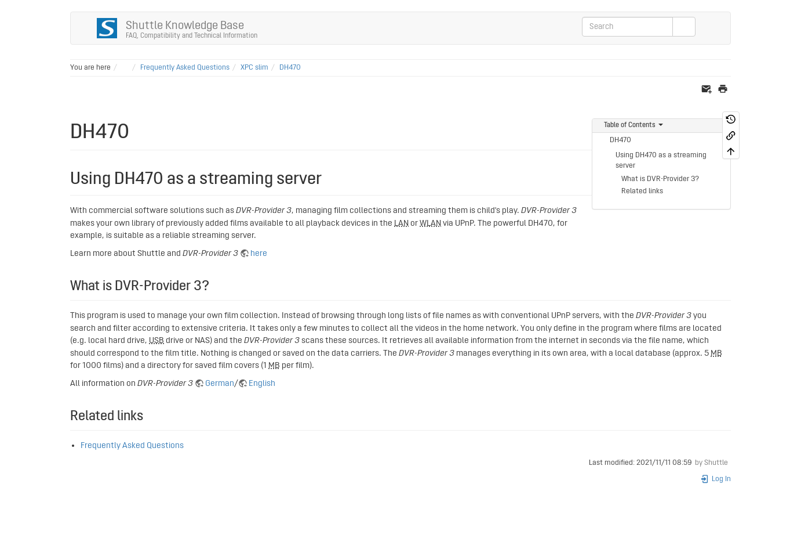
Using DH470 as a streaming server (661, 160)
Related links (642, 191)
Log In (715, 479)
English (262, 383)
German (219, 383)
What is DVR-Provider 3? (660, 179)
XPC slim (254, 67)
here (258, 253)
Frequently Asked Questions (185, 67)
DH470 (290, 67)
